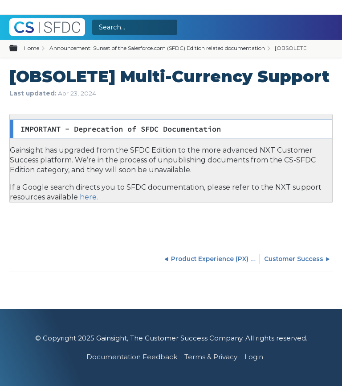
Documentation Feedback (131, 357)
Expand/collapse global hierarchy (18, 49)
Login (253, 357)
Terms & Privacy (210, 357)
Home (31, 48)
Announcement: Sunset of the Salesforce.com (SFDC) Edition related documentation (157, 48)
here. (88, 197)
